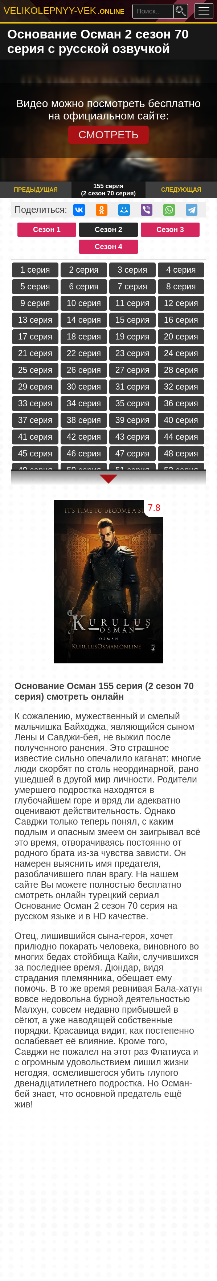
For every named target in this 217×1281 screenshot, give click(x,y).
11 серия (132, 303)
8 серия (181, 286)
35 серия (132, 403)
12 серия (181, 303)
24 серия (181, 353)
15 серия (132, 320)
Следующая (181, 190)
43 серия (132, 437)
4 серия (181, 269)
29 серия (35, 386)
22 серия (84, 353)
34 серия (84, 403)
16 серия (181, 320)
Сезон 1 (47, 229)
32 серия (181, 386)
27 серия (132, 370)
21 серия (35, 353)
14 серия (84, 320)
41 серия (35, 437)
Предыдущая (36, 190)
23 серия (132, 353)
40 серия (181, 420)
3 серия (132, 269)
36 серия (181, 403)
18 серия (84, 336)
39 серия (132, 420)
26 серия (84, 370)
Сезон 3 (170, 229)
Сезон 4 (108, 247)
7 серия (132, 286)
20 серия (181, 336)
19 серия (132, 336)
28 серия (181, 370)
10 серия (84, 303)
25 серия (35, 370)
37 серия (35, 420)
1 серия (35, 269)
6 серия (84, 286)
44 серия (181, 437)
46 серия (84, 453)
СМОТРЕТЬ (108, 135)
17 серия (35, 336)
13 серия (35, 320)
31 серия (132, 386)
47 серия (132, 453)
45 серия (35, 453)
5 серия (35, 286)
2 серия (84, 269)
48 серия (181, 453)
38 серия (84, 420)
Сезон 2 (108, 229)
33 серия (35, 403)
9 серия (35, 303)
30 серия (84, 386)
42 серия (84, 437)
